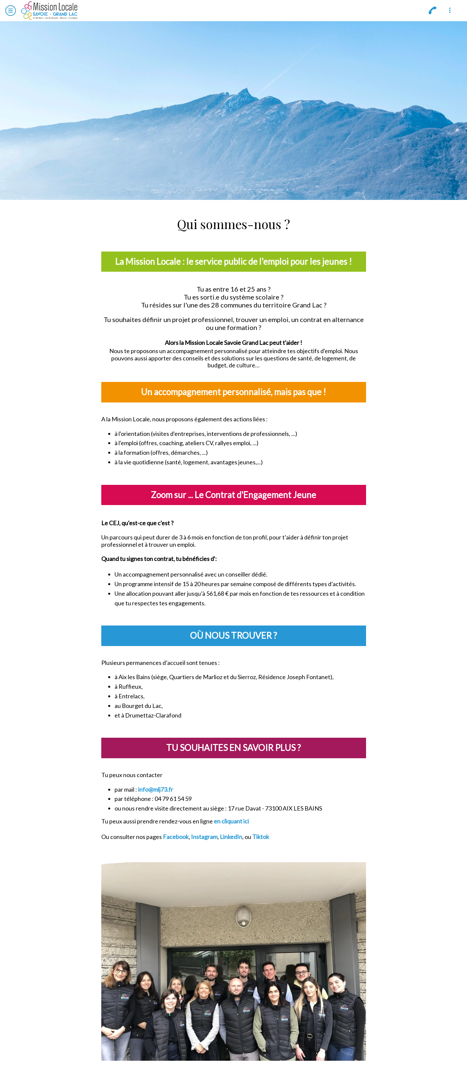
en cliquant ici (231, 821)
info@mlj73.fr (155, 789)
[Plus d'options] (450, 11)
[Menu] (11, 11)
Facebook (176, 836)
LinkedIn (231, 836)
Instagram (204, 836)
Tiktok (260, 836)
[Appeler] (433, 11)
